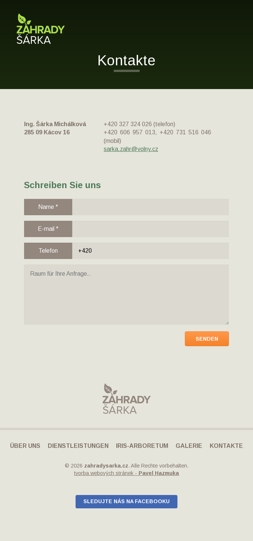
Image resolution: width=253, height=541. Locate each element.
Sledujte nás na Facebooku (126, 501)
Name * (48, 207)
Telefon (48, 250)
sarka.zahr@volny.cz (131, 149)
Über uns (25, 446)
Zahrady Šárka (41, 28)
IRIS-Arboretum (142, 446)
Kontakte (226, 446)
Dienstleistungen (78, 446)
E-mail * (48, 229)
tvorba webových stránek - (126, 473)
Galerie (189, 446)
